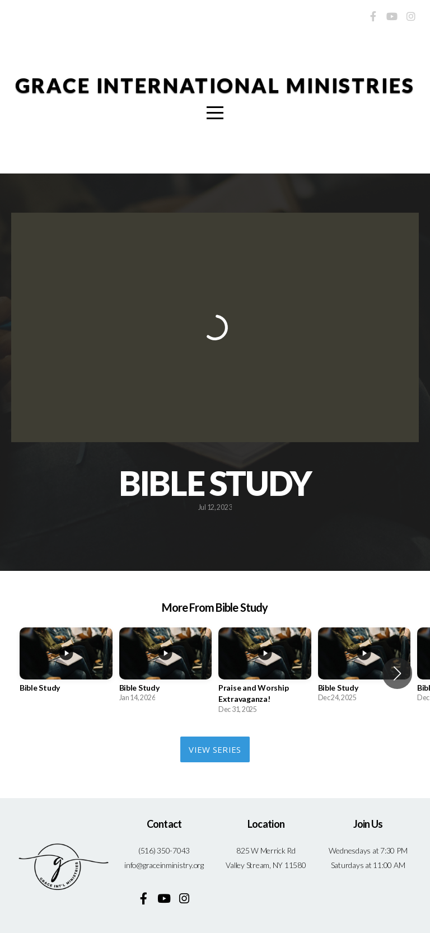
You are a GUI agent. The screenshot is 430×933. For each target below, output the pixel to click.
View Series (215, 749)
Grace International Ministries (214, 85)
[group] (66, 668)
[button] (397, 673)
